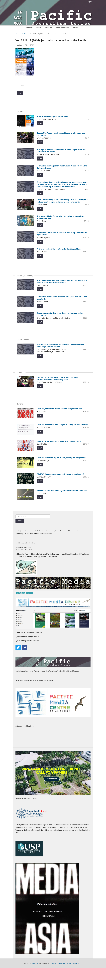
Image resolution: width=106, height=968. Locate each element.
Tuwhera (35, 963)
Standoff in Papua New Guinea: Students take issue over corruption (61, 134)
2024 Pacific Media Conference (26, 798)
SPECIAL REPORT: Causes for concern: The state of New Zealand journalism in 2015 (60, 345)
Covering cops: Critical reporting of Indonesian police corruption (60, 314)
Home (17, 34)
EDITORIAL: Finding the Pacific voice (52, 116)
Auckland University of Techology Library (66, 963)
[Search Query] (32, 516)
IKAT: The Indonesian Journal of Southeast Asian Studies (69, 825)
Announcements (62, 28)
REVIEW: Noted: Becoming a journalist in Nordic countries (62, 490)
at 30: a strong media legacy (34, 680)
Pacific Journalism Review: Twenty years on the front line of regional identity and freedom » (47, 671)
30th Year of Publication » (24, 726)
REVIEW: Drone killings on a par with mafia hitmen (59, 441)
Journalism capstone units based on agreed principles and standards (62, 298)
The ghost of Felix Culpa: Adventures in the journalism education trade (60, 217)
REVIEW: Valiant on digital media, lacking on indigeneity (61, 457)
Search (19, 521)
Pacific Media (47, 534)
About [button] (76, 28)
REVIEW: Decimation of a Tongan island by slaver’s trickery (62, 425)
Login (90, 2)
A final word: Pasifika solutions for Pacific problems (59, 249)
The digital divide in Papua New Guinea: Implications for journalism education (61, 150)
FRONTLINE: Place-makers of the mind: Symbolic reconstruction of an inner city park (58, 378)
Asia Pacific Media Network (35, 554)
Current (29, 28)
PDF (19, 93)
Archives (48, 28)
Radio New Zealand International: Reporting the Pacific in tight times (62, 233)
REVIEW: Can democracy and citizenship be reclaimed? (60, 474)
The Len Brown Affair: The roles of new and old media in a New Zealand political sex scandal (62, 281)
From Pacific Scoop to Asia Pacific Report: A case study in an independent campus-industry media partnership (63, 201)
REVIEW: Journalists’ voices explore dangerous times (59, 409)
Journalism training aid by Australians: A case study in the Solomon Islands (62, 167)
